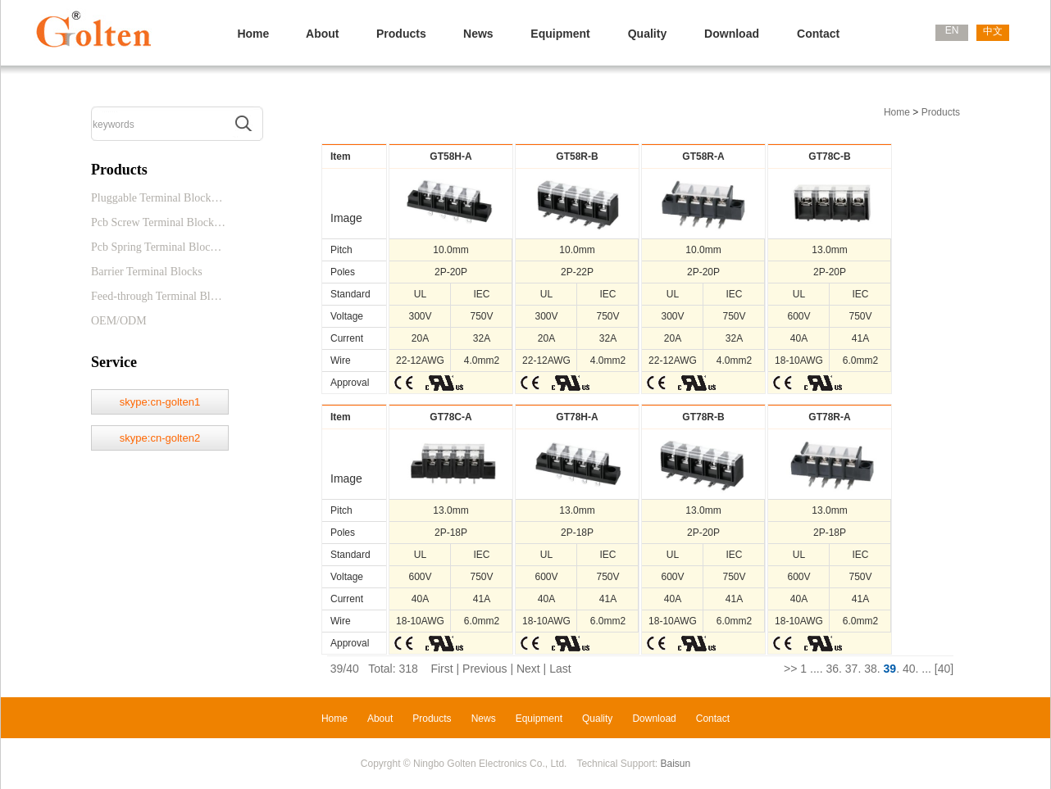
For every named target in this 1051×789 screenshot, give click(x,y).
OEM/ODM (119, 321)
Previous (484, 668)
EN (952, 30)
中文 (993, 31)
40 (909, 668)
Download (731, 33)
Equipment (559, 33)
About (322, 33)
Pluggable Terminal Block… (157, 198)
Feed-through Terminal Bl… (156, 296)
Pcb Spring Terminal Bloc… (156, 247)
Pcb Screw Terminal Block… (158, 222)
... (815, 668)
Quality (647, 33)
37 (851, 668)
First (441, 668)
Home (253, 33)
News (478, 33)
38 (870, 668)
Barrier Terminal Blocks (146, 271)
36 (832, 668)
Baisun (676, 763)
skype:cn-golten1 (160, 402)
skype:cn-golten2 (160, 438)
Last (560, 668)
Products (401, 33)
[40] (944, 668)
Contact (818, 33)
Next (528, 668)
